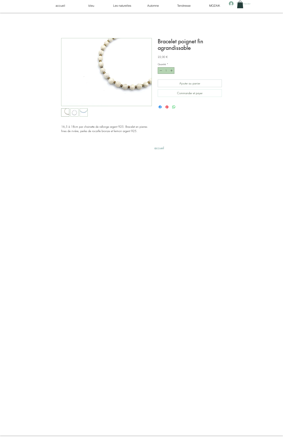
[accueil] (159, 148)
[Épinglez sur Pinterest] (167, 107)
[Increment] (172, 70)
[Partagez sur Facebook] (160, 107)
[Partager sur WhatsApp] (174, 107)
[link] (240, 4)
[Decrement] (160, 70)
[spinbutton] (166, 70)
